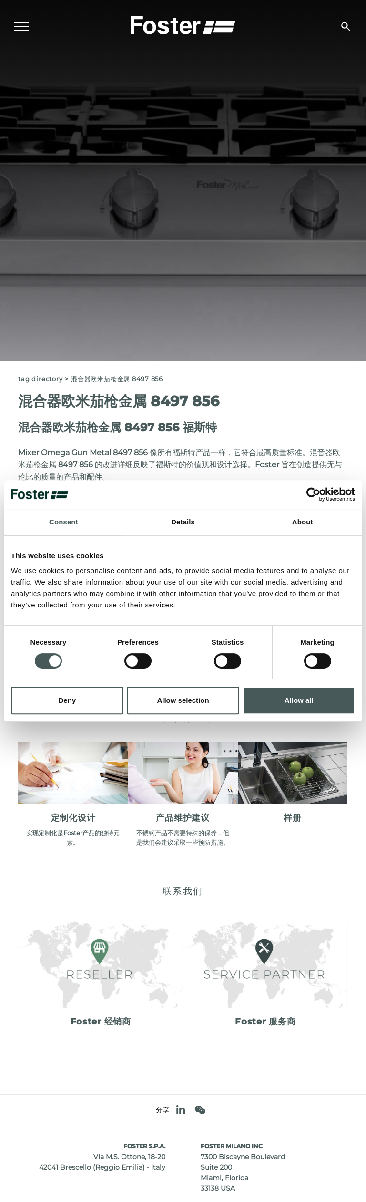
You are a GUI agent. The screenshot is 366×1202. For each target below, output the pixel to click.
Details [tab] (183, 522)
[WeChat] (199, 1110)
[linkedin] (180, 1110)
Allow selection (183, 700)
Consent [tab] (63, 522)
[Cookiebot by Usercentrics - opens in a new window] (313, 494)
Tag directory (40, 379)
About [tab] (302, 522)
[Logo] (183, 24)
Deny (67, 700)
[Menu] (21, 26)
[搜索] (346, 26)
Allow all (299, 700)
